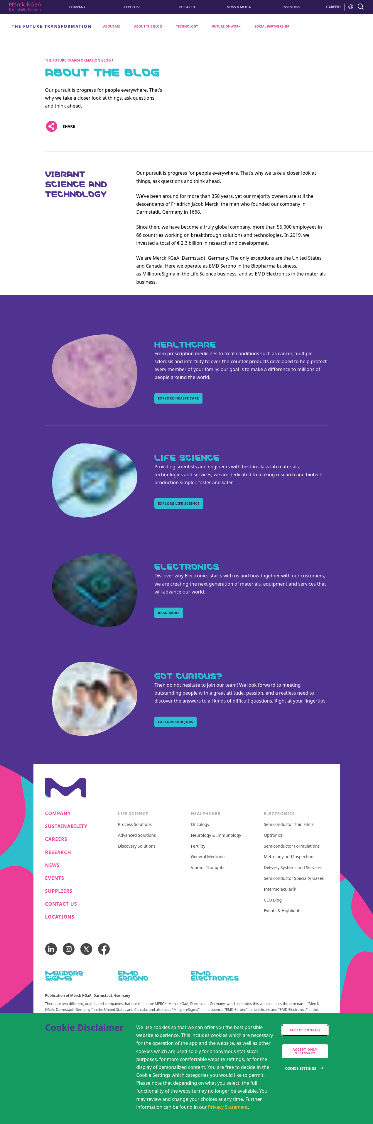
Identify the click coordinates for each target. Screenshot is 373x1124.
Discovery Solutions (137, 846)
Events (54, 878)
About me (111, 26)
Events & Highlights (282, 910)
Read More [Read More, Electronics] (168, 613)
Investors (291, 7)
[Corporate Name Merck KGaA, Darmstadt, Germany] (25, 6)
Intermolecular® (280, 889)
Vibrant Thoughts (208, 867)
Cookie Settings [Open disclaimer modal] (300, 1068)
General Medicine (208, 856)
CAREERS (333, 6)
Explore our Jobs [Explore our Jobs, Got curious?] (175, 722)
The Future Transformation (52, 26)
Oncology (200, 824)
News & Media (239, 7)
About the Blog (148, 26)
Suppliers (58, 891)
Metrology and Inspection (288, 856)
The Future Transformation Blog (78, 60)
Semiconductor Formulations (292, 846)
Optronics (273, 835)
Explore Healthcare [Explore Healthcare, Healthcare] (178, 398)
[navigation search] (361, 7)
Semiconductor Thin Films (289, 824)
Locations (60, 917)
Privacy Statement (228, 1107)
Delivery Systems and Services (293, 867)
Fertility (198, 846)
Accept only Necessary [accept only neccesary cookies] (305, 1051)
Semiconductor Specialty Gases (294, 878)
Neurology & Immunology (216, 835)
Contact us (61, 904)
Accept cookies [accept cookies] (305, 1030)
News (52, 865)
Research (187, 7)
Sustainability (66, 826)
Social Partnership (272, 26)
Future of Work (226, 26)
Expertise (132, 7)
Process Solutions (135, 824)
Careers (56, 839)
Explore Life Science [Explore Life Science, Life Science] (179, 503)
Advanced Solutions (137, 835)
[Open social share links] (51, 126)
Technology (187, 26)
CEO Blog (273, 900)
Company (77, 7)
